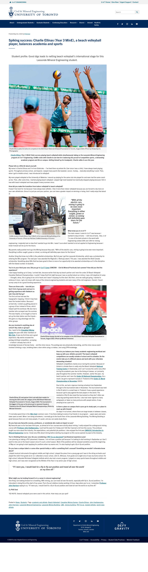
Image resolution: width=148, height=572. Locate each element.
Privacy (103, 537)
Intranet (88, 23)
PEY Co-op (80, 502)
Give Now (115, 2)
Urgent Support (125, 2)
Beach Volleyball (54, 500)
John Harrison (14, 502)
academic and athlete (39, 500)
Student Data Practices (116, 537)
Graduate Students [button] (42, 23)
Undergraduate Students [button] (25, 23)
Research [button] (72, 23)
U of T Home (105, 2)
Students (24, 500)
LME (62, 502)
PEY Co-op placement (55, 434)
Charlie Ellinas (16, 153)
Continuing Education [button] (59, 23)
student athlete (90, 502)
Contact (135, 2)
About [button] (12, 23)
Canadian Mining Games (69, 500)
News (18, 500)
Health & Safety (98, 23)
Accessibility (94, 537)
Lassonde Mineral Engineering (30, 502)
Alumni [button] (80, 23)
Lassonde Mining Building (51, 502)
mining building (70, 502)
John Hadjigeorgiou (96, 500)
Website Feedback (133, 537)
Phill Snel (27, 31)
